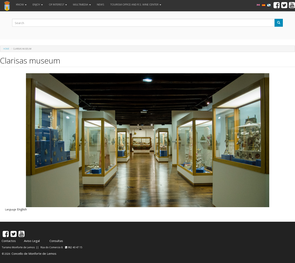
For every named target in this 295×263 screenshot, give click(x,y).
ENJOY (38, 4)
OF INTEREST (58, 4)
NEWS (100, 4)
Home (6, 48)
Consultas (56, 241)
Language (10, 209)
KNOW (21, 4)
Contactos (9, 241)
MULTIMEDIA (82, 4)
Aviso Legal (32, 241)
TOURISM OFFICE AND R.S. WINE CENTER (135, 4)
